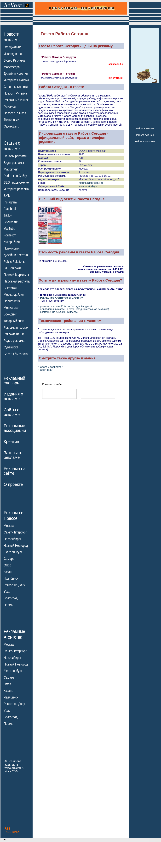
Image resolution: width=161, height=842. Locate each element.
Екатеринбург (13, 552)
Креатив (11, 441)
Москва (9, 526)
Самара (9, 559)
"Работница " (45, 369)
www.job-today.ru (88, 186)
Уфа (7, 592)
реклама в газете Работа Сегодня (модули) (66, 306)
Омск (7, 565)
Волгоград (10, 598)
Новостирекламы (12, 36)
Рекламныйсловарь (14, 380)
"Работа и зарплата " (50, 367)
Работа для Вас (145, 134)
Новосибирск (12, 539)
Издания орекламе (13, 396)
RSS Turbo (12, 832)
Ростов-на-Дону (14, 585)
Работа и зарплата (144, 141)
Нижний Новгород (16, 545)
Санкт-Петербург (15, 532)
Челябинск (11, 578)
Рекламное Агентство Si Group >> (61, 297)
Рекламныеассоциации (15, 428)
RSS (8, 828)
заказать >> (116, 64)
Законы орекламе (12, 455)
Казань (8, 572)
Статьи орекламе (12, 145)
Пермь (8, 605)
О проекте (13, 484)
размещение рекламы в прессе (59, 312)
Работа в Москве (144, 128)
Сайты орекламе (12, 412)
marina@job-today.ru (91, 182)
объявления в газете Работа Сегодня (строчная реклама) (74, 309)
